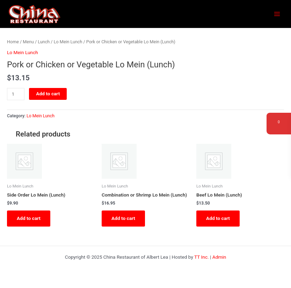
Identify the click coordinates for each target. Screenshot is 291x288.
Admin (219, 257)
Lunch (44, 41)
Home (13, 41)
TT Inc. (201, 257)
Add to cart (48, 93)
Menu (28, 41)
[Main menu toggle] (277, 14)
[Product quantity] (15, 94)
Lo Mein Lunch (68, 41)
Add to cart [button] (29, 218)
